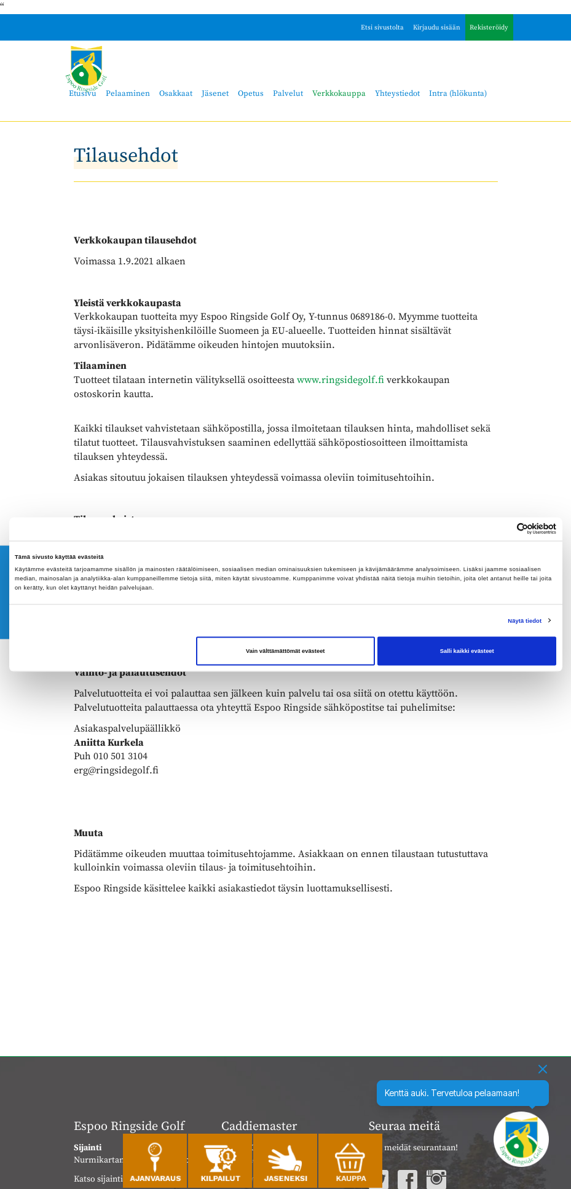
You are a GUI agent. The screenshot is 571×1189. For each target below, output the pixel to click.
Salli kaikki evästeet (467, 651)
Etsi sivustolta (382, 27)
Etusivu (82, 93)
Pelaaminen (128, 93)
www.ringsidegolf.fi (340, 380)
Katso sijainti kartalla (114, 1179)
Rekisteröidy (489, 27)
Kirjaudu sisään (436, 27)
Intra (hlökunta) (458, 93)
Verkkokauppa (339, 93)
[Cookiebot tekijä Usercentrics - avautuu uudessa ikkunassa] (502, 529)
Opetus (251, 93)
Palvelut (288, 93)
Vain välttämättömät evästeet (285, 651)
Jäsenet (215, 93)
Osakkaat (175, 93)
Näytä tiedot (524, 620)
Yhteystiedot (397, 93)
